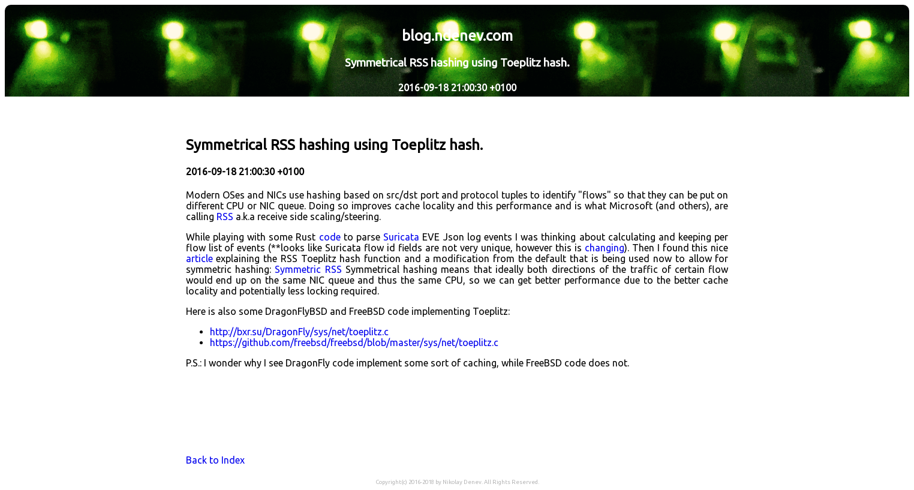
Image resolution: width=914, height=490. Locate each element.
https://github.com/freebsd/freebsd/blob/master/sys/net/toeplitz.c (354, 342)
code (330, 237)
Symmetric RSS (308, 269)
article (199, 258)
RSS (225, 216)
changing (604, 247)
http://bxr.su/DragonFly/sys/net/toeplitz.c (299, 331)
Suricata (401, 237)
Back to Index (215, 460)
